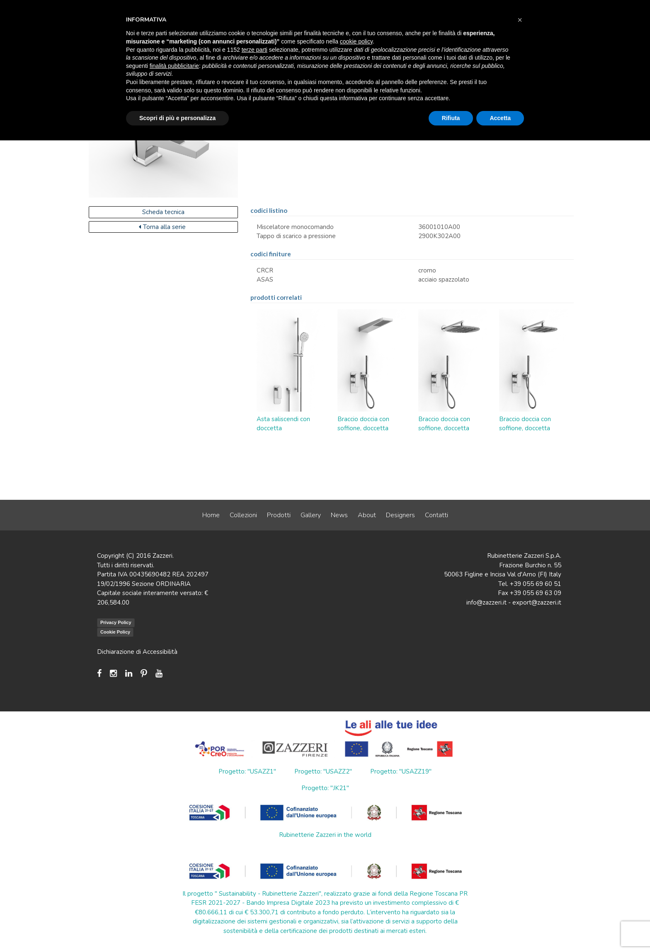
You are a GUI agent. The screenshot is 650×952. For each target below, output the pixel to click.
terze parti (254, 49)
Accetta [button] (500, 118)
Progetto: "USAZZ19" (401, 771)
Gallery (311, 515)
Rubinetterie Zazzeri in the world (325, 835)
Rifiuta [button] (451, 118)
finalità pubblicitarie (174, 66)
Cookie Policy (115, 631)
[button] (519, 20)
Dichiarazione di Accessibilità (137, 652)
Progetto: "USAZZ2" (323, 771)
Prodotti (279, 515)
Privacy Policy (115, 622)
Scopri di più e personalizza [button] (177, 118)
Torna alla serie (162, 227)
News (339, 515)
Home (211, 515)
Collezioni (243, 515)
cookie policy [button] (356, 41)
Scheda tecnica (163, 212)
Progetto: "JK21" (325, 788)
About (367, 515)
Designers (400, 515)
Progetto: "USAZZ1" (247, 771)
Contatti (436, 515)
